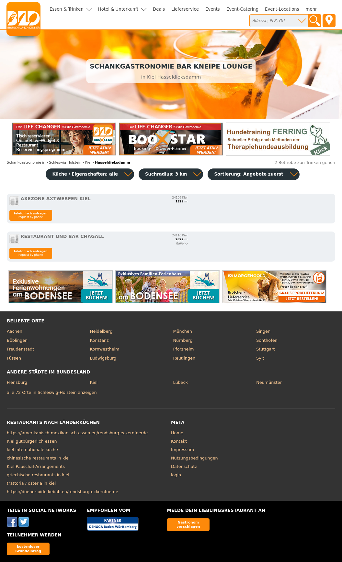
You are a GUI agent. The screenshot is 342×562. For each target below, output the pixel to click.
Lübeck (180, 382)
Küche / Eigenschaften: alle (85, 174)
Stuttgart (265, 349)
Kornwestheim (105, 349)
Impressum (182, 449)
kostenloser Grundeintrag (28, 549)
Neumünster (269, 382)
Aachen (14, 331)
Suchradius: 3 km (166, 174)
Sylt (260, 358)
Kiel (93, 382)
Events (212, 9)
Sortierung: (248, 174)
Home (177, 432)
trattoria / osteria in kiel (31, 483)
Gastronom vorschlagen (188, 524)
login (176, 474)
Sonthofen (266, 340)
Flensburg (17, 382)
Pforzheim (183, 349)
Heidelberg (101, 331)
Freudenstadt (20, 349)
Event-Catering (242, 9)
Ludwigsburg (103, 358)
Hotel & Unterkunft (118, 9)
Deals (159, 9)
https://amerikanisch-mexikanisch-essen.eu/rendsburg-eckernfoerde (77, 432)
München (182, 331)
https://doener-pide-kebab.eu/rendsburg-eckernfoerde (62, 491)
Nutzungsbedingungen (194, 458)
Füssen (14, 358)
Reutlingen (184, 358)
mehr (311, 9)
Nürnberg (182, 340)
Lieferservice (185, 9)
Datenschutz (184, 466)
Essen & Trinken (67, 9)
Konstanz (99, 340)
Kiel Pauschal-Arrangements (36, 466)
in (26, 162)
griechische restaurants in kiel (38, 474)
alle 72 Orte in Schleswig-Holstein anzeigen (52, 392)
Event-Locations (282, 9)
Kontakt (179, 441)
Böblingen (17, 340)
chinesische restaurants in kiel (38, 458)
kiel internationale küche (32, 449)
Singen (263, 331)
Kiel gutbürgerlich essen (32, 441)
